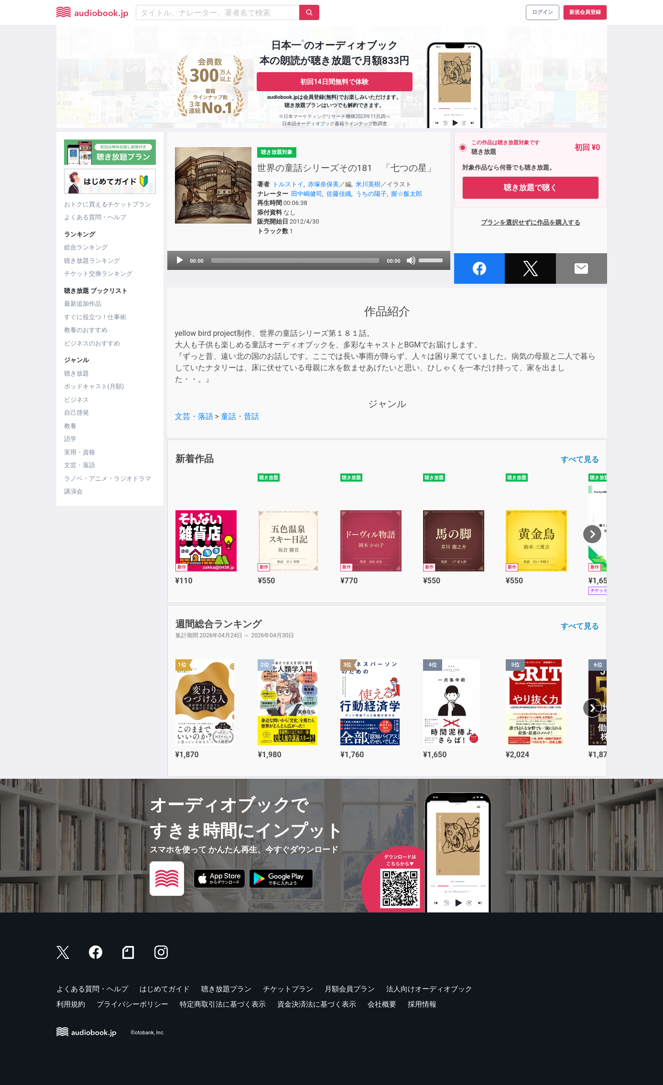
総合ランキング (86, 247)
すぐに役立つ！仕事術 (95, 317)
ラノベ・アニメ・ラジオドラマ (107, 478)
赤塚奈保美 (323, 184)
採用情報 (422, 1004)
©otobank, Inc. (147, 1033)
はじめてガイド (165, 989)
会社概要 (382, 1004)
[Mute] (411, 260)
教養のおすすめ (86, 329)
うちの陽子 (371, 193)
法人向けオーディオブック (429, 989)
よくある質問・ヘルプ (95, 217)
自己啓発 (76, 412)
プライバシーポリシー (132, 1004)
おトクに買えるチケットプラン (107, 204)
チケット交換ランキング (98, 273)
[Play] (180, 260)
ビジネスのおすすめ (92, 343)
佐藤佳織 (338, 193)
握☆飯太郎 (406, 193)
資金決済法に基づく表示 (316, 1004)
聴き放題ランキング (92, 260)
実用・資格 (79, 452)
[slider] (295, 260)
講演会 (73, 491)
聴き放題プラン (226, 989)
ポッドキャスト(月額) (94, 386)
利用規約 (70, 1004)
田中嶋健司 (306, 193)
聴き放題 (76, 373)
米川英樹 (368, 184)
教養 (70, 426)
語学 (70, 438)
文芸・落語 (79, 465)
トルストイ (288, 184)
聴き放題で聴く (530, 187)
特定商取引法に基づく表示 (223, 1004)
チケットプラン (288, 989)
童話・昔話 (240, 416)
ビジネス (76, 399)
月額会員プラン (350, 989)
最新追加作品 (82, 303)
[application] (308, 260)
